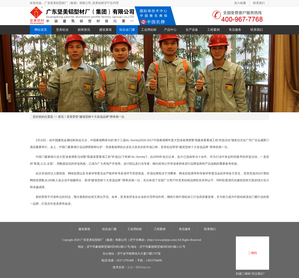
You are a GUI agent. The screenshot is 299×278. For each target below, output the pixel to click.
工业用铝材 (149, 29)
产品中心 (170, 29)
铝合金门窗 (127, 29)
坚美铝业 (62, 29)
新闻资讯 (84, 29)
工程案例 (213, 29)
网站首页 (40, 29)
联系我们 (259, 3)
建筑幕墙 (105, 29)
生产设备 (192, 29)
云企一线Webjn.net (139, 267)
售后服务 (235, 29)
